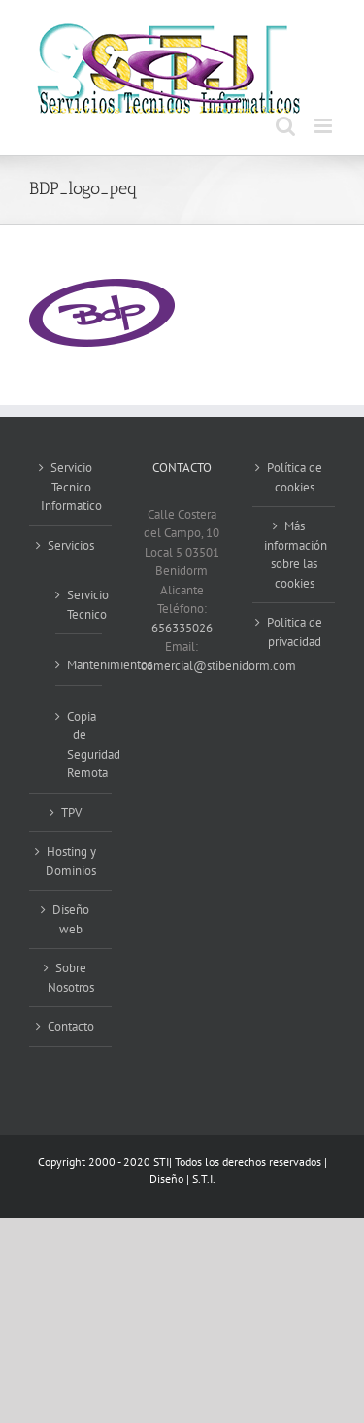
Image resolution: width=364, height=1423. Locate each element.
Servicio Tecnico (79, 605)
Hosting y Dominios (71, 861)
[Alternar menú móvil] (324, 126)
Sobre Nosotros (71, 978)
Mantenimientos (79, 665)
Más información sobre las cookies (294, 555)
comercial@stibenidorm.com (218, 666)
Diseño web (70, 919)
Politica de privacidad (294, 632)
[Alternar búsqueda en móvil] (285, 126)
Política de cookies (294, 477)
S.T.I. (203, 1178)
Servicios (71, 545)
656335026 (182, 628)
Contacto (71, 1026)
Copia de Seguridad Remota (79, 745)
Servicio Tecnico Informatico (71, 486)
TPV (71, 812)
